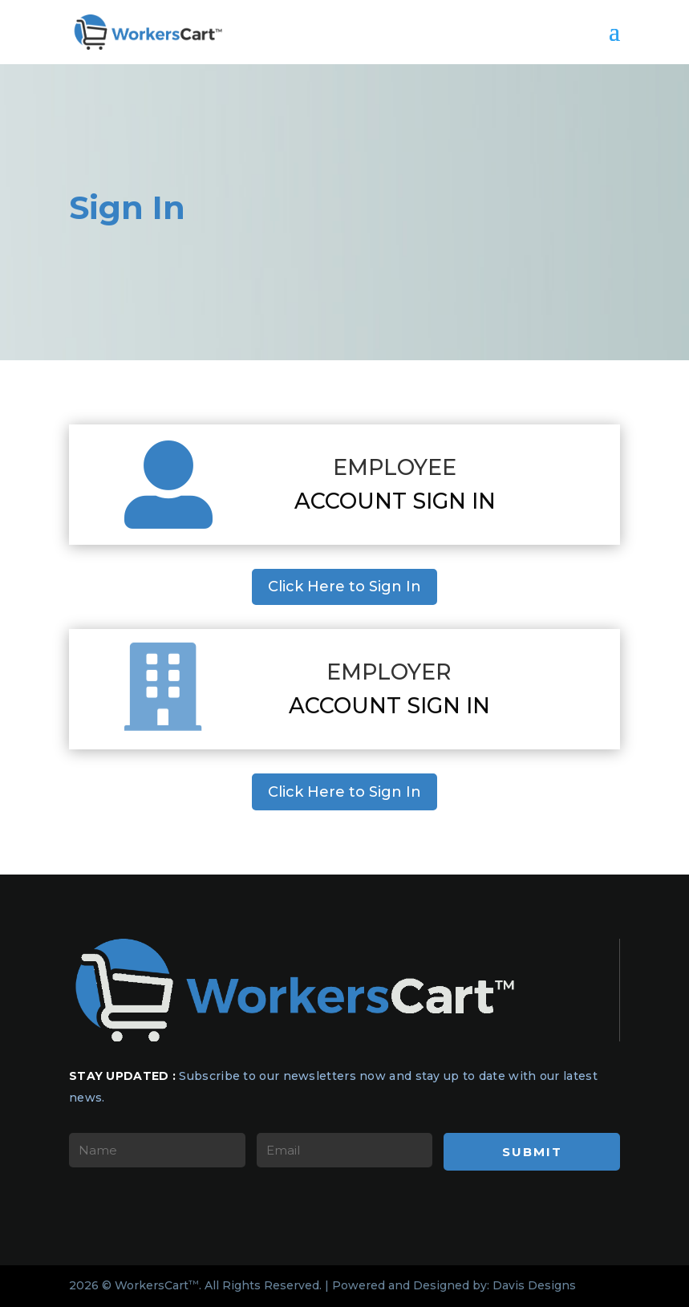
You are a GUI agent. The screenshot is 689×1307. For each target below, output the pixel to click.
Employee (394, 467)
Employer (389, 672)
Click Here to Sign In (344, 586)
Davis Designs (534, 1285)
